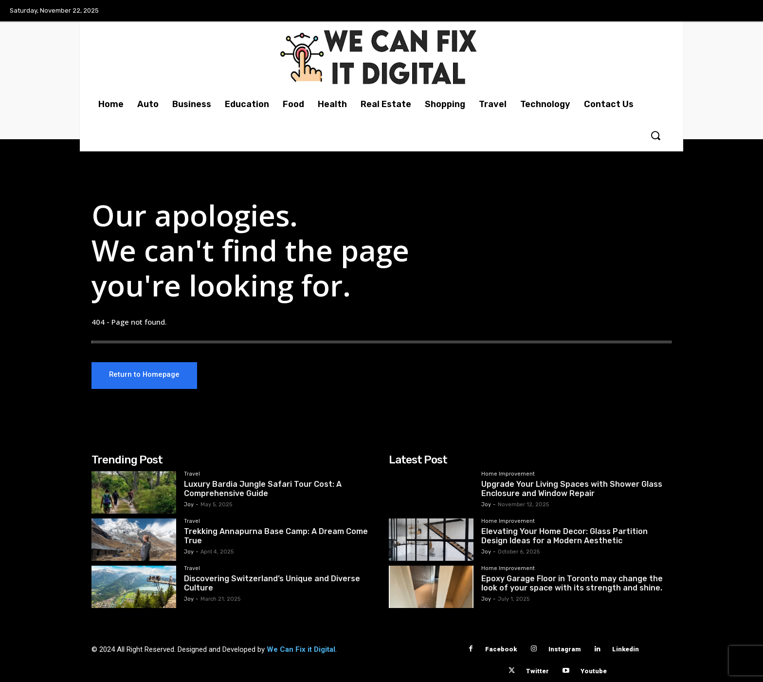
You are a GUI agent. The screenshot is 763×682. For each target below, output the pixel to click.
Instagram (564, 649)
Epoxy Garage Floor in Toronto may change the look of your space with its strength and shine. (572, 583)
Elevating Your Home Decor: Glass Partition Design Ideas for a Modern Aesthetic (564, 536)
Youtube (594, 671)
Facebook (501, 649)
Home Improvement (508, 474)
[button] (655, 135)
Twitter (537, 671)
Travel (192, 474)
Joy (189, 504)
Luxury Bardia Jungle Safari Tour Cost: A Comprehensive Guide (263, 488)
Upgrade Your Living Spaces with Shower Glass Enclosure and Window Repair (571, 488)
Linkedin (625, 649)
